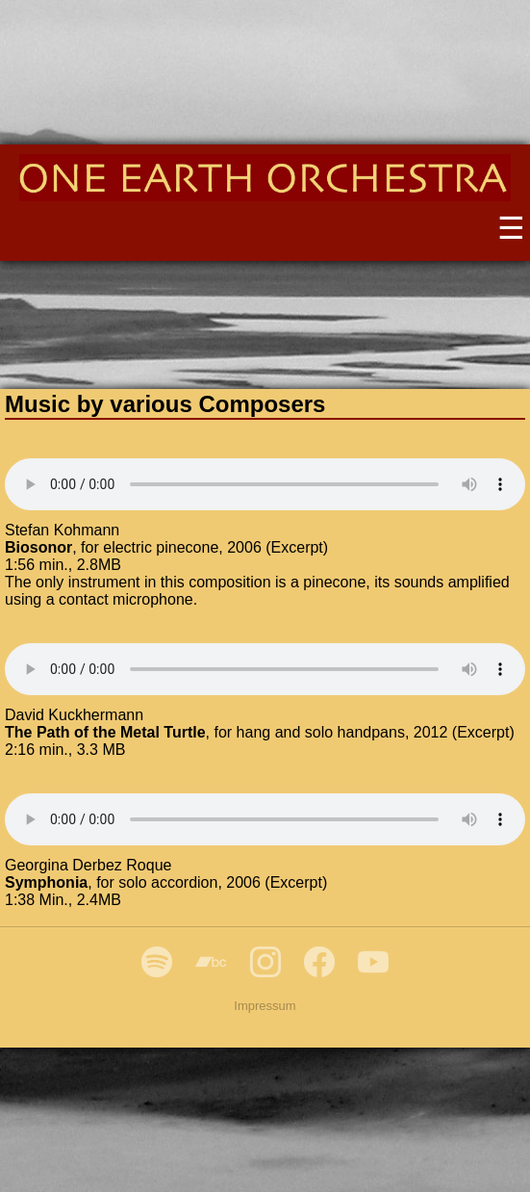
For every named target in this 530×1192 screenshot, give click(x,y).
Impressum (264, 1005)
